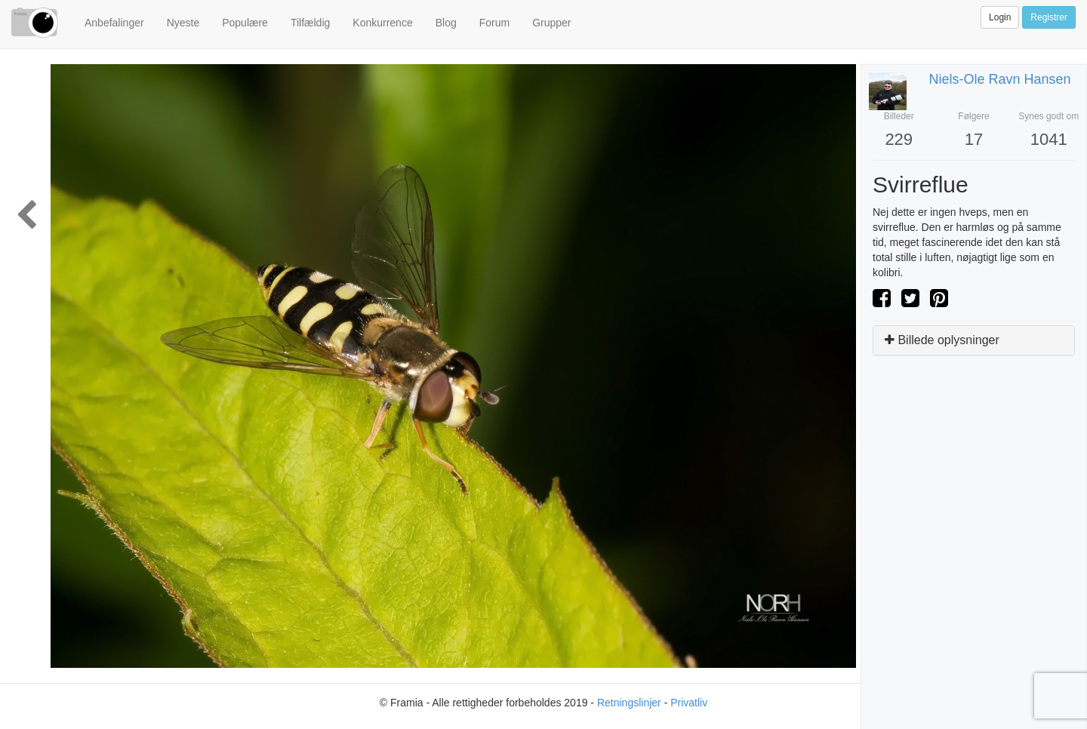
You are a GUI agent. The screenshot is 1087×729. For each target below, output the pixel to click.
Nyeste (183, 23)
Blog (446, 23)
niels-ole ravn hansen (1000, 79)
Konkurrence (382, 23)
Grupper (551, 23)
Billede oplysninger (942, 340)
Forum (494, 23)
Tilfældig (310, 23)
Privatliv (688, 703)
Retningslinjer (629, 703)
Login (1000, 17)
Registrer (1048, 17)
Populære (245, 23)
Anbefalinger (114, 23)
